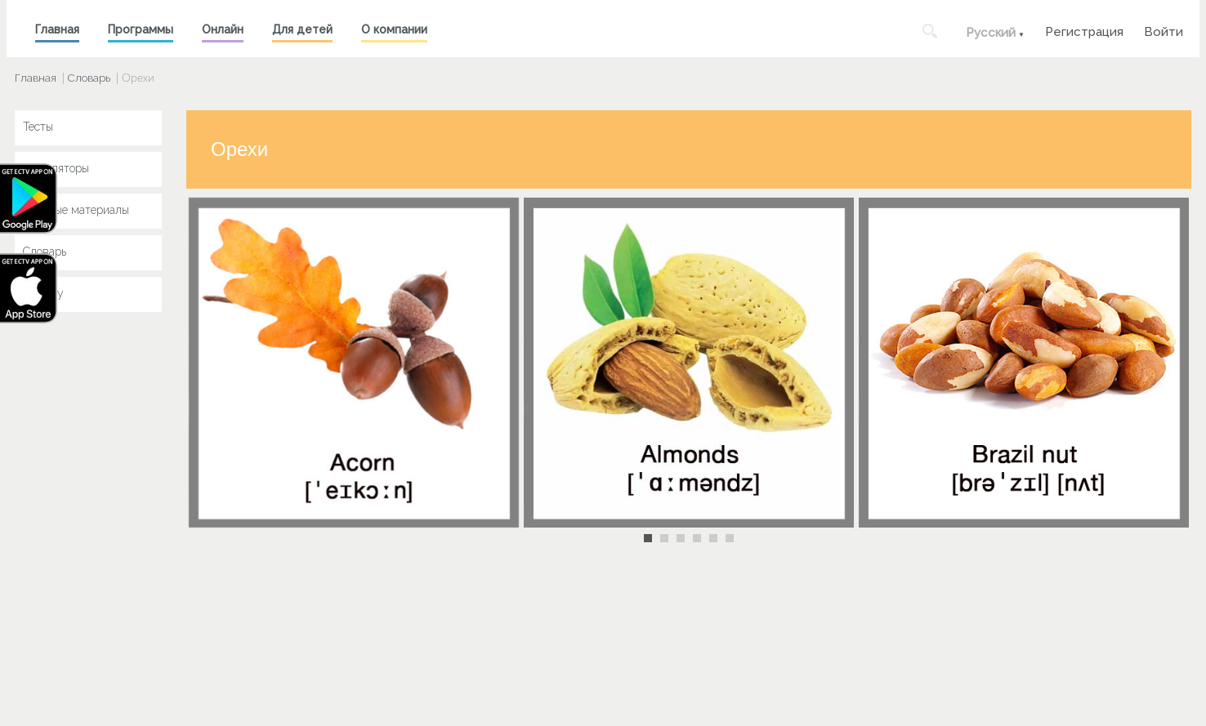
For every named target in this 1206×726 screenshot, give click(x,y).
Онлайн (222, 29)
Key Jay (43, 293)
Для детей (302, 29)
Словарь (89, 78)
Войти (1163, 29)
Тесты (38, 126)
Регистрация (1084, 29)
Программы (140, 29)
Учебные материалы (76, 209)
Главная (57, 29)
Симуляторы (56, 168)
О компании (394, 29)
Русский (991, 32)
